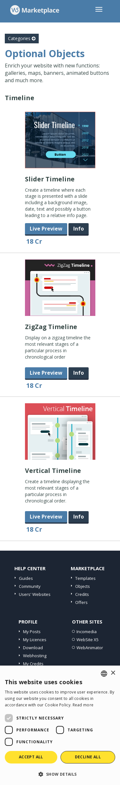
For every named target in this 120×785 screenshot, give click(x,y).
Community (30, 586)
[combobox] (104, 673)
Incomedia (86, 631)
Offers (81, 602)
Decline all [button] (88, 757)
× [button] (112, 673)
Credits (82, 594)
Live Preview (46, 228)
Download (33, 647)
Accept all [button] (31, 757)
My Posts (32, 631)
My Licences (34, 639)
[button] (60, 774)
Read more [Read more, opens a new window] (83, 705)
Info (78, 228)
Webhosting (34, 656)
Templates (85, 578)
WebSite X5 (87, 639)
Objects (82, 586)
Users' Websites (35, 594)
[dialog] (60, 725)
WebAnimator (89, 647)
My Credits (33, 664)
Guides (26, 578)
